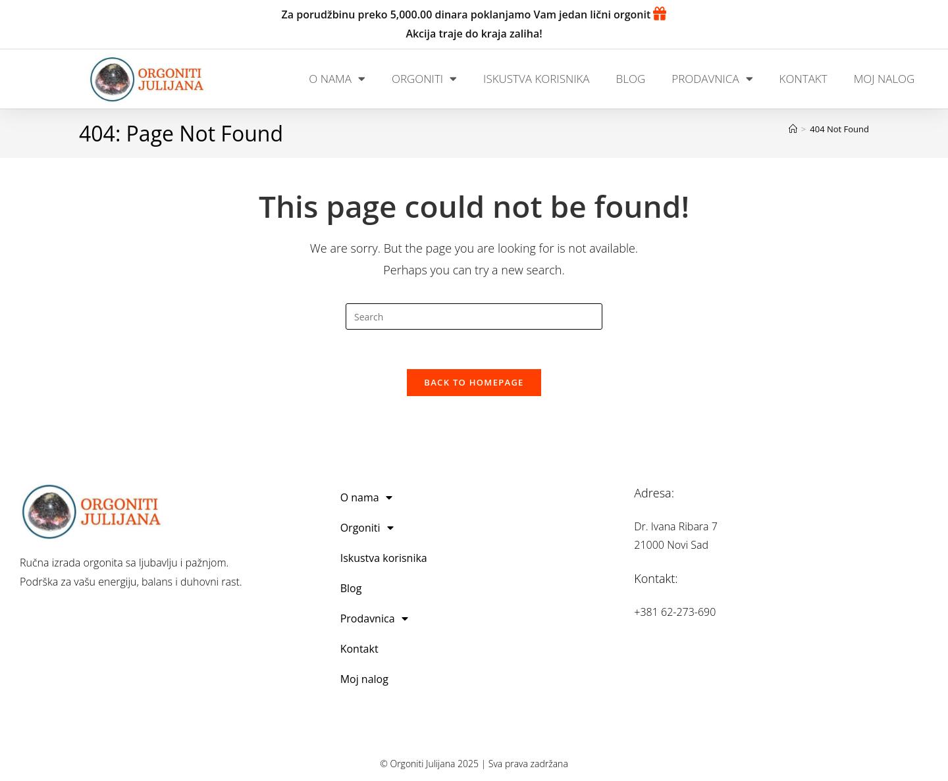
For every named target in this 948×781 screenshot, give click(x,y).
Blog (631, 78)
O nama (337, 78)
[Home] (793, 129)
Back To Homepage (473, 383)
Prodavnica (712, 78)
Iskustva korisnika (536, 78)
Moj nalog (884, 78)
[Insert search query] (474, 316)
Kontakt (803, 78)
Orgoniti (424, 78)
